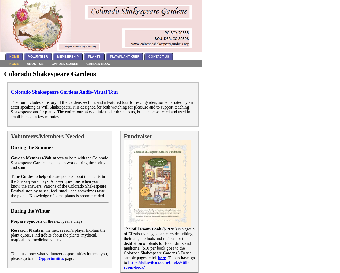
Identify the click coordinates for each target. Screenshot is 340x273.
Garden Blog (98, 64)
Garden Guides (65, 64)
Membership (68, 57)
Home (14, 57)
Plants (94, 57)
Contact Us (158, 57)
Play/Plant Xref (124, 57)
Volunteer (38, 57)
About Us (35, 64)
